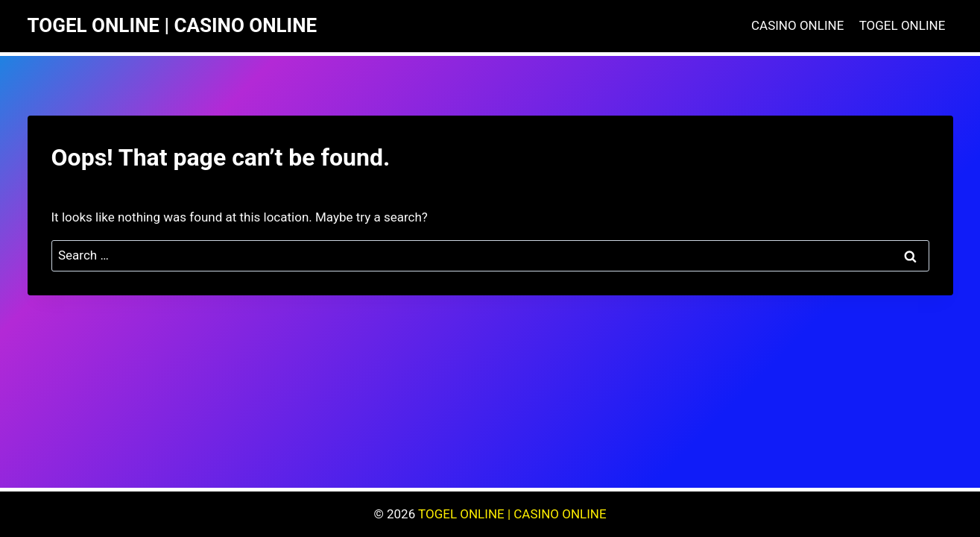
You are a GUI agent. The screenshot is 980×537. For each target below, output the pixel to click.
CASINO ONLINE (797, 25)
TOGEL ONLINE (902, 25)
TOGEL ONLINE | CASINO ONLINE (512, 513)
